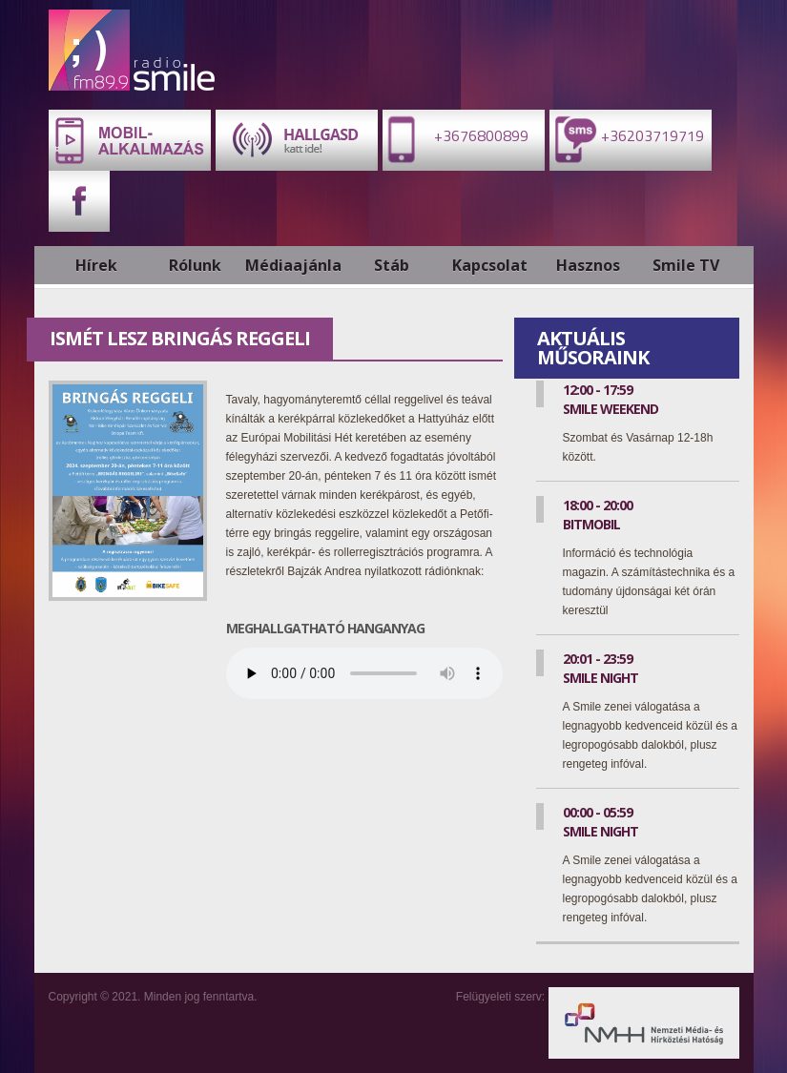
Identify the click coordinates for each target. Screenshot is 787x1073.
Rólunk (195, 265)
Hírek (96, 265)
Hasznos (588, 265)
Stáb (391, 265)
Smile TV (685, 265)
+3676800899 (455, 139)
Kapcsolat (490, 265)
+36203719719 (626, 139)
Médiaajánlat (293, 265)
